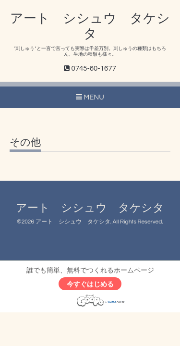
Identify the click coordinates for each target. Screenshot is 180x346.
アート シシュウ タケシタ (90, 208)
